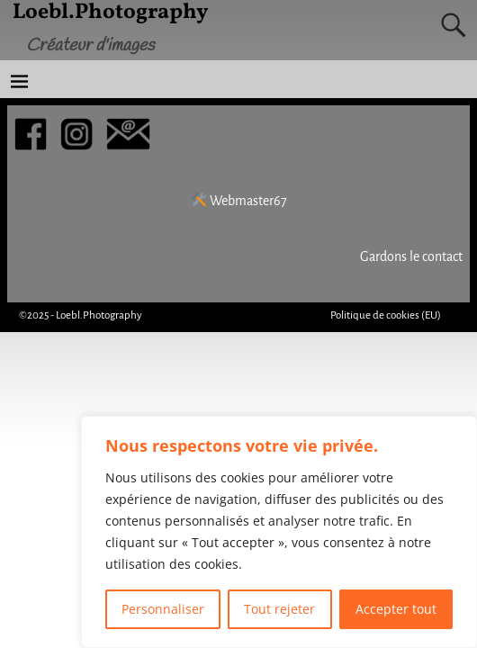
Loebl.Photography (99, 315)
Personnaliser (163, 608)
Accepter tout (396, 608)
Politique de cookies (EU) (385, 315)
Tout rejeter (279, 608)
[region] (279, 532)
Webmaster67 (239, 201)
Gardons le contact (411, 256)
